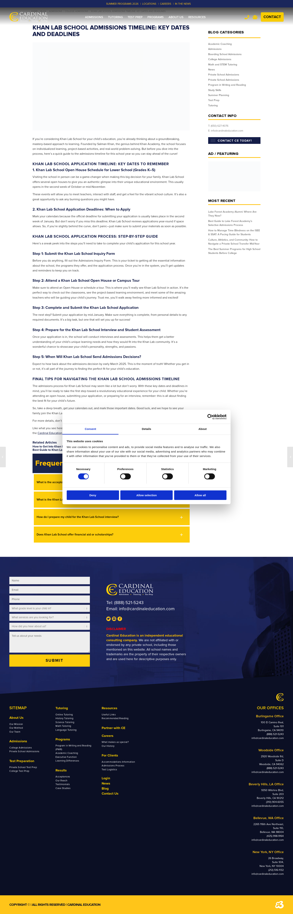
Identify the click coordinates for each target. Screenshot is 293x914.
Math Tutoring (63, 726)
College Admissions (219, 59)
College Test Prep (19, 771)
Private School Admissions (223, 74)
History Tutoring (64, 718)
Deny (92, 495)
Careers (107, 736)
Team (255, 17)
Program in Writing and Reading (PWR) (73, 747)
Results (61, 770)
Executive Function (66, 757)
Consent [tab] (90, 428)
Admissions (215, 49)
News (211, 69)
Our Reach (61, 780)
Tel (246, 17)
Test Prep (213, 100)
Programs (62, 739)
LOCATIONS (149, 3)
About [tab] (202, 428)
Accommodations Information (118, 761)
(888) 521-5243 (129, 602)
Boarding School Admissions (225, 54)
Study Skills (214, 90)
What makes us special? (115, 742)
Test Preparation (21, 761)
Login (106, 778)
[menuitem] (94, 17)
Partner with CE (113, 728)
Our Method (16, 727)
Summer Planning (218, 95)
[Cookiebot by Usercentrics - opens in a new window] (210, 416)
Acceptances (62, 776)
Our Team (14, 731)
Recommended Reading (115, 718)
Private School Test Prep (23, 767)
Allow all (200, 495)
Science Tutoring (64, 722)
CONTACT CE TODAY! (231, 141)
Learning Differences (67, 760)
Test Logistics (109, 769)
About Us (16, 718)
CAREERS (165, 3)
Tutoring (213, 105)
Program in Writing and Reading (227, 85)
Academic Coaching (220, 44)
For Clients (110, 755)
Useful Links (109, 714)
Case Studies (62, 788)
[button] (112, 517)
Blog (105, 788)
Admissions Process (113, 765)
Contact (272, 17)
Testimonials (62, 784)
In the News (183, 3)
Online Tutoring (64, 714)
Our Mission (16, 724)
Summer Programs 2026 (122, 3)
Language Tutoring (66, 729)
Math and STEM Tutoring (222, 64)
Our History (108, 746)
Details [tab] (146, 428)
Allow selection (146, 495)
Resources (109, 708)
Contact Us (110, 793)
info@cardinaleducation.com (147, 609)
